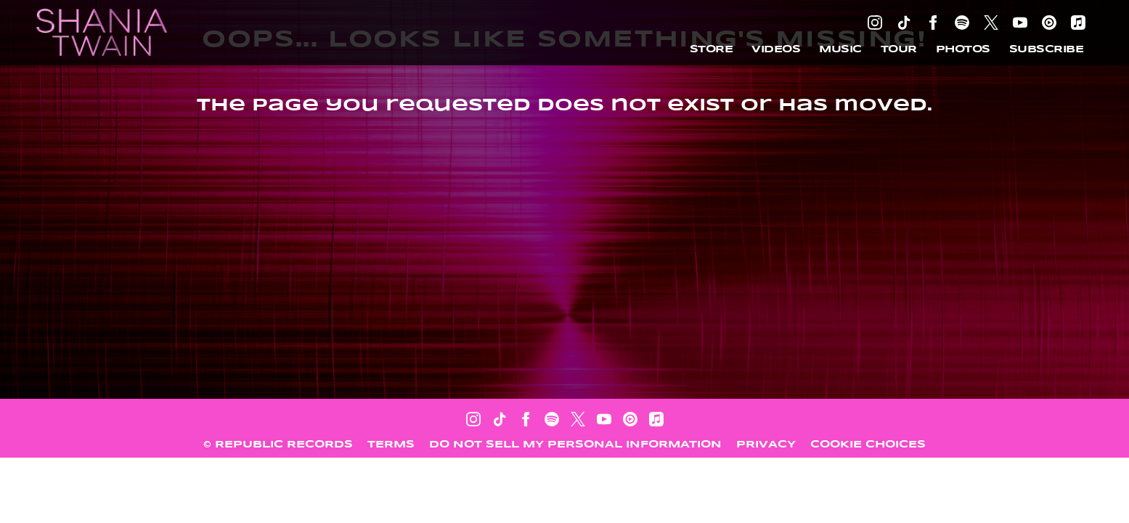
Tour (899, 49)
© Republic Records (278, 444)
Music (840, 49)
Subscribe (1046, 49)
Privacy (766, 444)
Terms (391, 444)
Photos (963, 49)
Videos (775, 49)
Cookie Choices (868, 444)
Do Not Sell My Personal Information (575, 444)
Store (711, 49)
